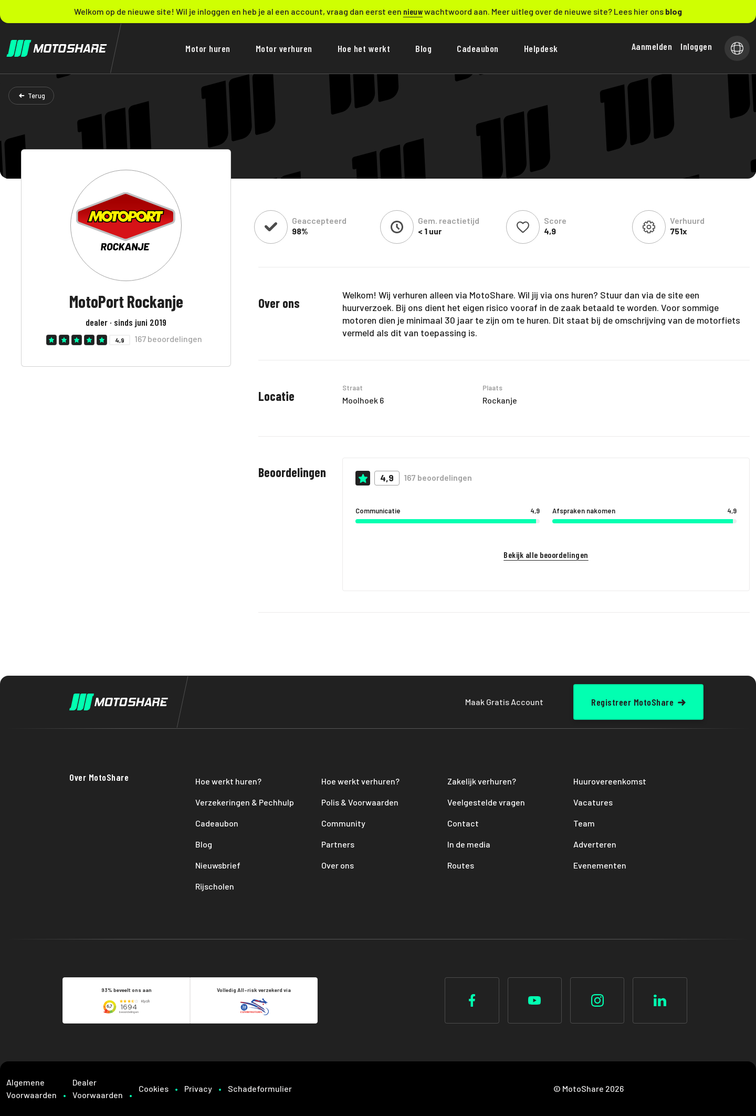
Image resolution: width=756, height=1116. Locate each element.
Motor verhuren (284, 48)
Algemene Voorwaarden (31, 1088)
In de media (468, 844)
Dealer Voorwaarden (97, 1088)
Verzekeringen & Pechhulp (244, 802)
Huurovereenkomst (609, 781)
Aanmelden (652, 46)
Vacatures (593, 802)
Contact (463, 823)
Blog (423, 48)
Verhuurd (687, 220)
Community (343, 823)
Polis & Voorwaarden (359, 802)
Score (555, 220)
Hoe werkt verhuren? (360, 781)
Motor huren (207, 48)
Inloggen (696, 46)
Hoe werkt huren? (228, 781)
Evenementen (599, 865)
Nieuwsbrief (217, 865)
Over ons (337, 865)
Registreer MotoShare (632, 702)
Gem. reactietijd (448, 220)
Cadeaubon (478, 48)
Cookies (154, 1088)
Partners (337, 844)
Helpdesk (541, 48)
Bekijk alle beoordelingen (546, 555)
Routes (460, 865)
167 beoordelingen (168, 339)
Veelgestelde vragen (486, 802)
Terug (36, 95)
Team (584, 823)
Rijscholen (214, 886)
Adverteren (594, 844)
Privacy (198, 1088)
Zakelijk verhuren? (481, 781)
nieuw (413, 11)
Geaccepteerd (319, 220)
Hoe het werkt (364, 48)
